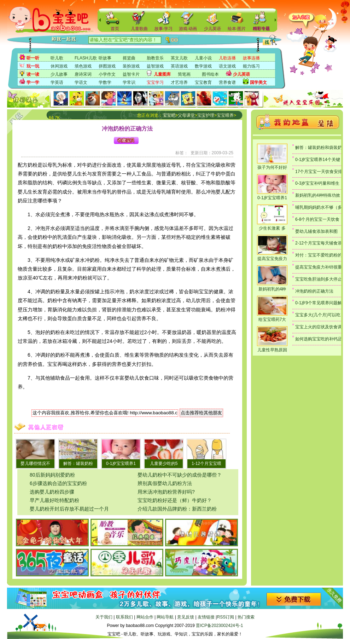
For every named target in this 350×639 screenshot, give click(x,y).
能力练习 (251, 66)
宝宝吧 (169, 115)
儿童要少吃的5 (164, 463)
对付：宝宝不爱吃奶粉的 (318, 255)
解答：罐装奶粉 (78, 463)
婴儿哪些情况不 (35, 463)
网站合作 (144, 617)
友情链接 (206, 617)
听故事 (105, 58)
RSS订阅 (225, 617)
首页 (115, 28)
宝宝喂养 (225, 115)
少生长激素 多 (272, 228)
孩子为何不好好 (272, 167)
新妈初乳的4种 (272, 289)
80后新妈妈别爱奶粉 (52, 475)
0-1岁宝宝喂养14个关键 (317, 159)
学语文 (81, 82)
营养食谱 (227, 82)
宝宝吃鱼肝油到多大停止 (318, 279)
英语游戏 (179, 66)
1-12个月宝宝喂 (206, 463)
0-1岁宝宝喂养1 (121, 463)
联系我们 (124, 617)
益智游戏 (155, 66)
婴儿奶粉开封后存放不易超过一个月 (69, 509)
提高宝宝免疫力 (272, 258)
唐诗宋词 (83, 74)
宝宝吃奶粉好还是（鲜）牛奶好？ (175, 500)
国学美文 (258, 82)
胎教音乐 (155, 58)
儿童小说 (203, 58)
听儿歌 (57, 58)
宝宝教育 (203, 82)
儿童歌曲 (139, 28)
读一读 (33, 74)
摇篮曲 (129, 58)
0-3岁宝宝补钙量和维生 (317, 183)
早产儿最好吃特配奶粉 (54, 500)
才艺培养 (179, 82)
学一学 (33, 82)
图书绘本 (210, 74)
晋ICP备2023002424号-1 (219, 625)
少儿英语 (212, 28)
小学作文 (107, 74)
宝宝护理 (205, 115)
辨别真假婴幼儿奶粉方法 (165, 483)
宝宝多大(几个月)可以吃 (317, 314)
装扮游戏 (131, 66)
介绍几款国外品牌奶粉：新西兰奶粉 (177, 509)
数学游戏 (203, 66)
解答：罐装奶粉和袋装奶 (318, 147)
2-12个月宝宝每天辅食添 (318, 243)
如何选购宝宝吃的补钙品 (318, 338)
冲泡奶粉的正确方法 (314, 291)
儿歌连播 (227, 58)
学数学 (105, 82)
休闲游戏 (59, 66)
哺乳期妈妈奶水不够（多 (318, 207)
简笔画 (184, 74)
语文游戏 (227, 66)
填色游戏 (83, 66)
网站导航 (165, 617)
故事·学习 (163, 28)
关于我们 (103, 617)
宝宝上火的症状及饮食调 (318, 326)
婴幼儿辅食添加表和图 (316, 231)
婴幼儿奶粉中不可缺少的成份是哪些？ (180, 475)
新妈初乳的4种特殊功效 (317, 195)
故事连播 (251, 58)
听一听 (33, 58)
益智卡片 (131, 74)
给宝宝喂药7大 (272, 319)
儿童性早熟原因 (272, 349)
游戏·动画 (188, 28)
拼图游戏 (107, 66)
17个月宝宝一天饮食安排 (318, 171)
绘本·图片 (237, 28)
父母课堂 (186, 115)
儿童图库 (162, 74)
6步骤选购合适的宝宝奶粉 (58, 483)
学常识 (129, 82)
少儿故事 (59, 74)
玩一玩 (33, 66)
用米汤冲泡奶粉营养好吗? (166, 492)
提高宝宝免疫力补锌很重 (318, 267)
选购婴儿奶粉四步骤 (52, 492)
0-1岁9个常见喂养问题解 (318, 302)
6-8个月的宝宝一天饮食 (317, 219)
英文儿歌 (179, 58)
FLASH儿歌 (86, 58)
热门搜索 (246, 617)
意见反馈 (185, 617)
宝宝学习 (155, 82)
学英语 (57, 82)
